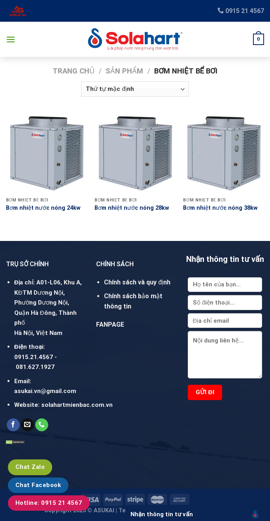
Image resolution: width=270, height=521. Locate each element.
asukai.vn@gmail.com (45, 391)
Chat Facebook (38, 485)
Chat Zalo (30, 466)
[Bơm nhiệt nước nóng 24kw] (46, 153)
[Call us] (41, 425)
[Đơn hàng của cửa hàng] (135, 89)
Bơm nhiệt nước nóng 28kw (131, 208)
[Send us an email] (27, 425)
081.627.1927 (35, 367)
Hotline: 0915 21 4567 (48, 502)
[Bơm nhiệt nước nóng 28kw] (135, 153)
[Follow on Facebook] (13, 425)
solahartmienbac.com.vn (77, 404)
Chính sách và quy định (137, 282)
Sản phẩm (124, 71)
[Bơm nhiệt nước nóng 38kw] (223, 153)
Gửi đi (205, 392)
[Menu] (10, 39)
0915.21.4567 (33, 357)
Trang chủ (73, 71)
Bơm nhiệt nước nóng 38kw (220, 208)
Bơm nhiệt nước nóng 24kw (43, 208)
